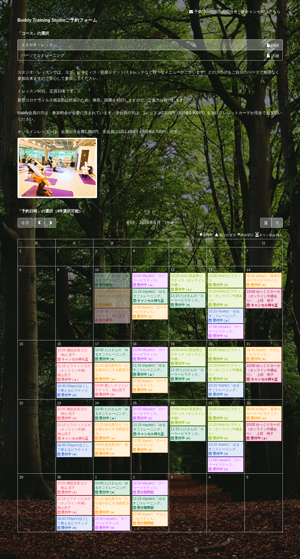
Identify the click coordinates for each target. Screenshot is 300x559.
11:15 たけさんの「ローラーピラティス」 (188, 300)
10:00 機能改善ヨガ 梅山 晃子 (74, 354)
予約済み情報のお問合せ (213, 11)
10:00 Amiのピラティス (226, 280)
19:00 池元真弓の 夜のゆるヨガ (112, 449)
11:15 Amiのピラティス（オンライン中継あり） (226, 298)
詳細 (273, 45)
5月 (130, 222)
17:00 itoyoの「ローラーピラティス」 (150, 312)
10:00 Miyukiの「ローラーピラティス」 (150, 280)
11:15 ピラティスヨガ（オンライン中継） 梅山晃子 (74, 373)
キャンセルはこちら (261, 11)
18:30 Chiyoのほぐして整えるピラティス (74, 390)
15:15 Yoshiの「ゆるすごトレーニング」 (226, 316)
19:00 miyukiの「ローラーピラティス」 (112, 523)
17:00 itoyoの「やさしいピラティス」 (150, 518)
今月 (25, 223)
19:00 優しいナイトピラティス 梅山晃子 (112, 316)
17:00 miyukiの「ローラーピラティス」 (226, 331)
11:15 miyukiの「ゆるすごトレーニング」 (150, 296)
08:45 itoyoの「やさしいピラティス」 (263, 354)
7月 (169, 222)
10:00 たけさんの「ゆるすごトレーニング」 (112, 280)
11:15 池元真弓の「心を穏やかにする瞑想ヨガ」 (112, 298)
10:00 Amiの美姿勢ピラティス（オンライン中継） (188, 283)
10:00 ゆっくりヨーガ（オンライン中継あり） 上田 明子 (263, 298)
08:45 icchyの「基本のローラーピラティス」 (263, 280)
